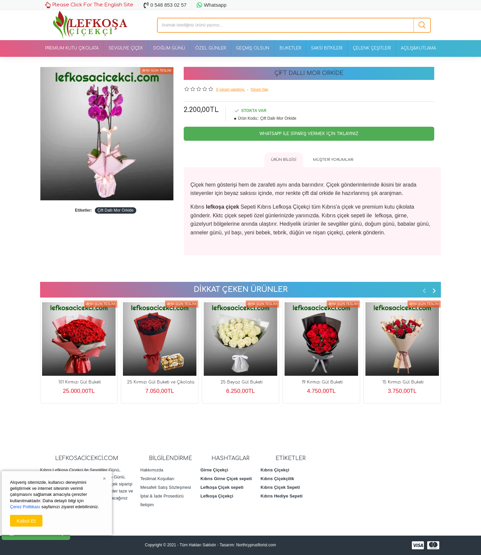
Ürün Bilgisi (283, 159)
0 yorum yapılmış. (230, 89)
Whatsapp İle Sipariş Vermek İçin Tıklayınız (309, 133)
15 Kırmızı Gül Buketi (403, 382)
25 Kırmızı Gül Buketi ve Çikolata (160, 382)
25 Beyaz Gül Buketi (241, 382)
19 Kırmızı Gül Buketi (322, 382)
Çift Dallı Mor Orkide (116, 210)
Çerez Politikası (25, 506)
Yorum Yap (259, 89)
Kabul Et (26, 521)
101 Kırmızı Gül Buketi (79, 382)
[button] (424, 291)
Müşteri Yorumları (333, 159)
